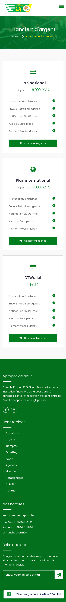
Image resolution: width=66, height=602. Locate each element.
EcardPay (10, 452)
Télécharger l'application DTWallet (33, 594)
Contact (9, 490)
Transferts (11, 433)
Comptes (10, 446)
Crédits (9, 439)
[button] (60, 6)
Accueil (15, 36)
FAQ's (8, 458)
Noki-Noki (10, 484)
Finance (9, 471)
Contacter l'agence (33, 143)
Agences (10, 465)
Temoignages (13, 478)
